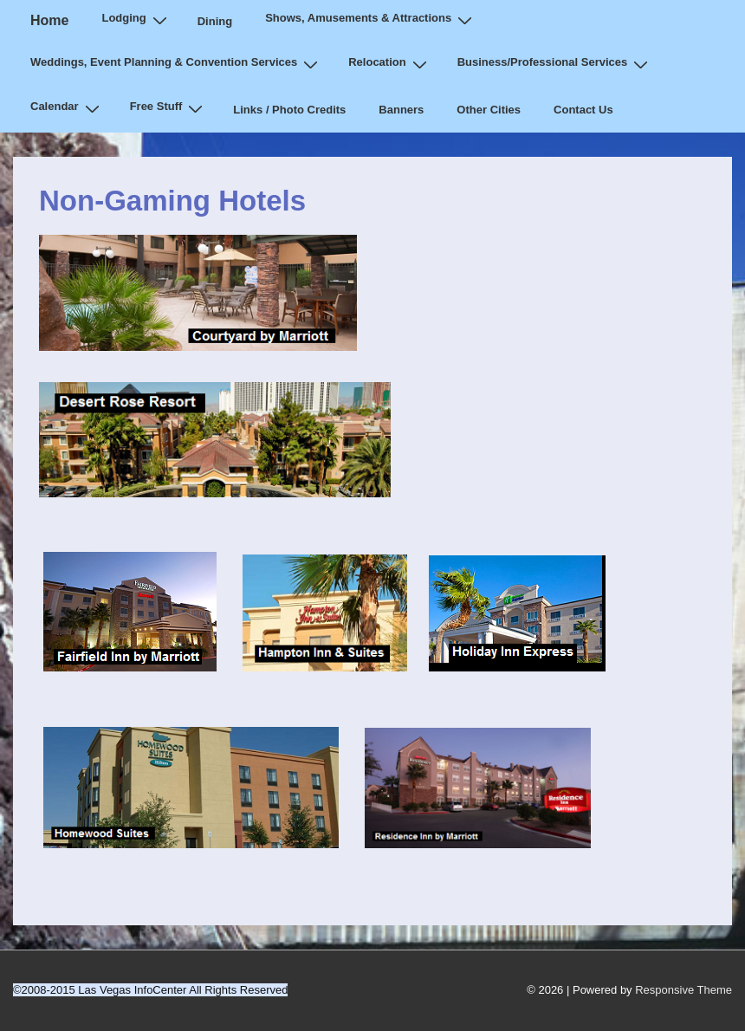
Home (49, 20)
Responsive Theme (683, 989)
